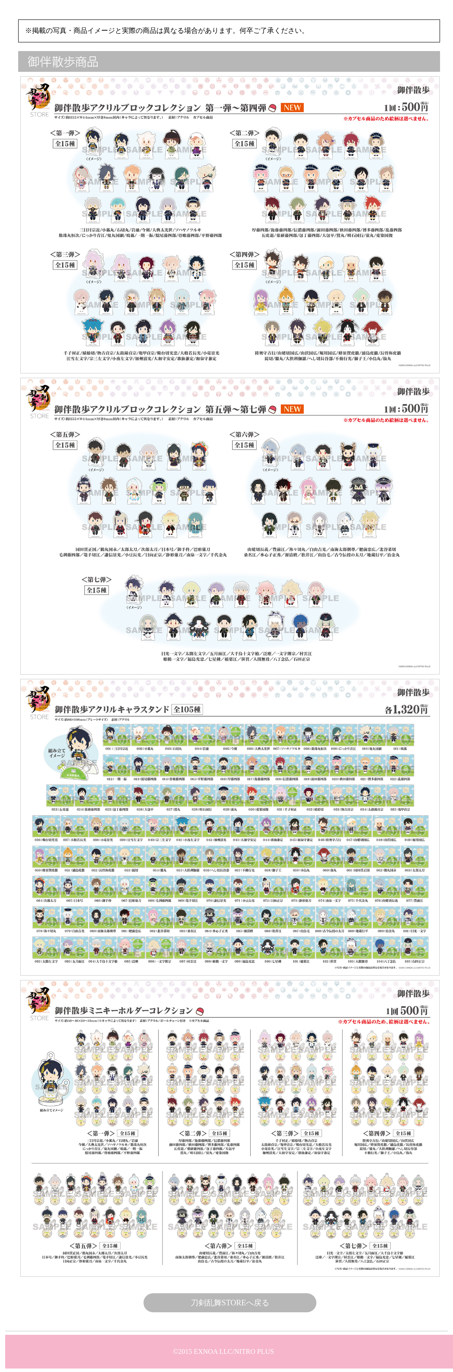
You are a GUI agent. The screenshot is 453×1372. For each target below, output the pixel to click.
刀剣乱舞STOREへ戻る (230, 1302)
